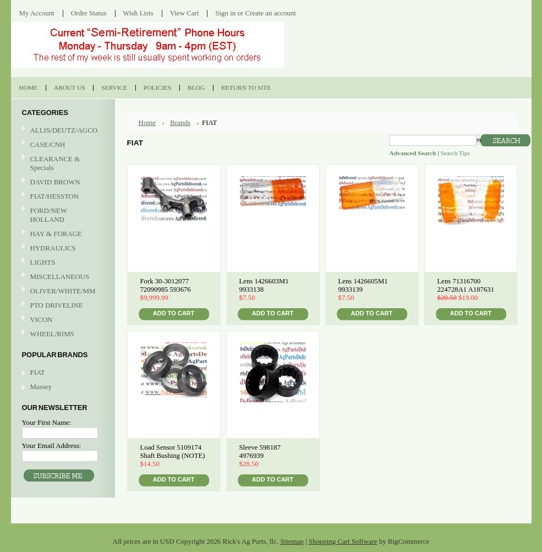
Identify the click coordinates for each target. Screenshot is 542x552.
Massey (41, 386)
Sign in (225, 13)
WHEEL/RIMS (52, 334)
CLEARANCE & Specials (55, 163)
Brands (180, 122)
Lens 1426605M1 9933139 (363, 285)
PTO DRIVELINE (61, 305)
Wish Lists (138, 13)
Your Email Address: (51, 445)
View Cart (184, 13)
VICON (61, 320)
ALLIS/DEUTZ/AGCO (61, 130)
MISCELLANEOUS (61, 277)
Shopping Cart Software (343, 541)
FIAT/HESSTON (61, 196)
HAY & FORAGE (61, 234)
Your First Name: (47, 422)
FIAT (37, 372)
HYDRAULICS (61, 248)
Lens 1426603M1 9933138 (264, 285)
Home (147, 122)
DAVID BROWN (61, 182)
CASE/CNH (61, 145)
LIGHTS (43, 262)
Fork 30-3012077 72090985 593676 (165, 285)
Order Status (89, 13)
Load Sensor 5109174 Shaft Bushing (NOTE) (172, 452)
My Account (36, 13)
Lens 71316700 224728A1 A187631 (466, 285)
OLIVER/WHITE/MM (61, 291)
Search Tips (454, 153)
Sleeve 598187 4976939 (260, 452)
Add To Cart (173, 313)
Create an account (270, 13)
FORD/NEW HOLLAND (61, 214)
